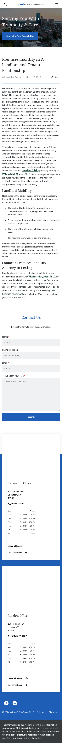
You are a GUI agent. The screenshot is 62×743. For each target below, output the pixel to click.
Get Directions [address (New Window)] (18, 552)
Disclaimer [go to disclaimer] (53, 712)
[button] (5, 4)
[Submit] (31, 417)
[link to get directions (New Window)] (31, 496)
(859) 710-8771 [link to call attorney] (17, 503)
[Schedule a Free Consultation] (20, 36)
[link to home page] (31, 4)
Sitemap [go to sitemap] (41, 712)
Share (55, 77)
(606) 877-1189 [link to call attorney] (17, 636)
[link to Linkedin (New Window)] (15, 703)
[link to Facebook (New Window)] (6, 703)
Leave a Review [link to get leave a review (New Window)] (18, 546)
